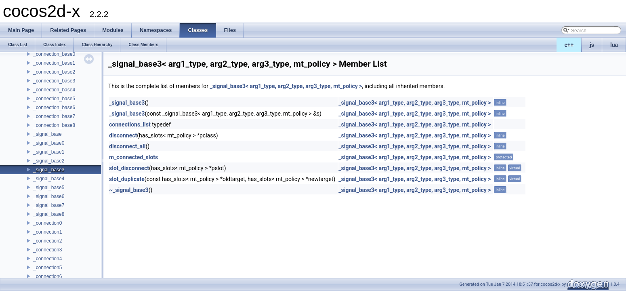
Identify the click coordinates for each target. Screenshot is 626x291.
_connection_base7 (54, 116)
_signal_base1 (48, 152)
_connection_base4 (54, 90)
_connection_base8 (54, 125)
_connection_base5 (54, 98)
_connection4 (47, 258)
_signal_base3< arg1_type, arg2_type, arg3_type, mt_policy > (286, 86)
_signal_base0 (48, 143)
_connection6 (47, 276)
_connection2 (47, 241)
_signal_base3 (48, 170)
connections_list (130, 124)
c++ (569, 45)
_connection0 (47, 223)
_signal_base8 (48, 214)
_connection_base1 (54, 63)
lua (614, 45)
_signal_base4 (48, 178)
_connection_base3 (54, 81)
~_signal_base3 (129, 190)
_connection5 (47, 267)
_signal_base (47, 134)
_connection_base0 (54, 54)
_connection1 (47, 232)
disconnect (123, 135)
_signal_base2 (48, 161)
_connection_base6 (54, 107)
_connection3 (47, 250)
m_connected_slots (133, 157)
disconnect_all (127, 146)
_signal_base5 (48, 187)
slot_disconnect (129, 168)
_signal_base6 (48, 196)
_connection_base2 (54, 72)
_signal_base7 (48, 205)
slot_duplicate (127, 179)
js (592, 45)
